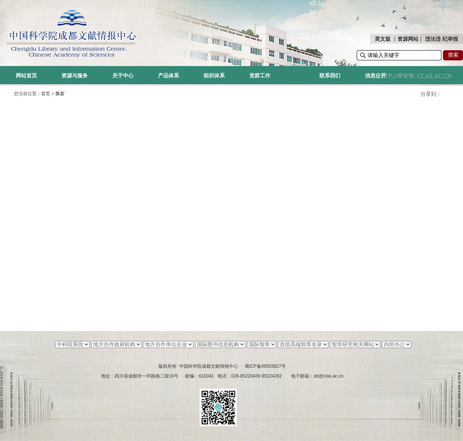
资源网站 (408, 39)
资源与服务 (74, 75)
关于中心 (122, 75)
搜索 (453, 55)
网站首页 (26, 75)
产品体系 (168, 75)
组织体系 (214, 75)
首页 (45, 93)
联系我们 (329, 75)
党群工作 (259, 75)
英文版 (383, 39)
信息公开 (375, 75)
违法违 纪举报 (441, 39)
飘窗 (59, 93)
